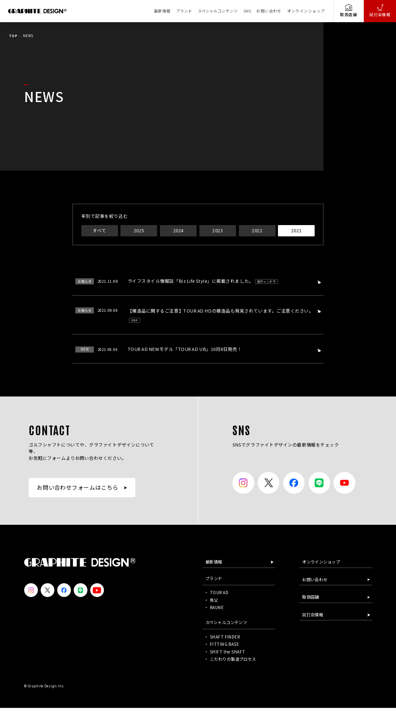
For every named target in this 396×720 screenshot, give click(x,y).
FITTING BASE (224, 644)
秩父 (214, 600)
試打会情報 (379, 10)
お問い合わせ (269, 11)
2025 (139, 230)
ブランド (184, 11)
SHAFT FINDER (225, 637)
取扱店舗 (348, 10)
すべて (99, 230)
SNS (247, 11)
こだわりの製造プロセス (233, 659)
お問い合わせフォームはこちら (77, 487)
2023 (217, 230)
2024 (178, 230)
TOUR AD (219, 592)
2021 (296, 230)
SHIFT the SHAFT (227, 652)
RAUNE (217, 607)
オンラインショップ (306, 11)
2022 (257, 230)
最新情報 (162, 11)
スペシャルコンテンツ (218, 11)
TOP (13, 35)
